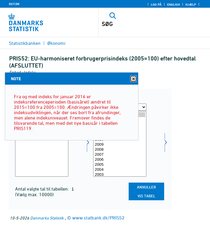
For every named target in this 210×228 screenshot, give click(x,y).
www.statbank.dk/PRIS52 (98, 217)
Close (133, 78)
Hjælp (190, 4)
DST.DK (14, 4)
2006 (119, 159)
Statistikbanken (25, 43)
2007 (119, 154)
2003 (119, 174)
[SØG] (143, 24)
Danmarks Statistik (47, 217)
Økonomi (56, 43)
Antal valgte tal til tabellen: (42, 188)
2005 (119, 164)
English (173, 4)
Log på (156, 4)
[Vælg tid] (119, 144)
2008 (119, 149)
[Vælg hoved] (41, 144)
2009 (119, 144)
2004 (119, 169)
